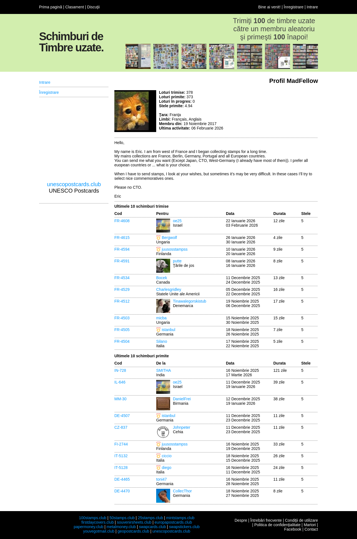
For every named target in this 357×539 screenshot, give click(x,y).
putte (177, 261)
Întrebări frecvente (266, 520)
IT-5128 (120, 467)
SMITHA (163, 370)
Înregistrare (293, 7)
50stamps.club (121, 518)
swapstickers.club (184, 526)
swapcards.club (152, 526)
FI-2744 (121, 444)
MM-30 (120, 399)
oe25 (177, 221)
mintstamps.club (180, 518)
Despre (241, 520)
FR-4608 (121, 221)
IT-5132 (120, 456)
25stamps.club (150, 518)
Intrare (312, 7)
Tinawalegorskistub (189, 301)
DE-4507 (122, 415)
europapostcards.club (173, 522)
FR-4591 (121, 261)
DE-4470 (122, 491)
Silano (161, 341)
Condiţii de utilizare (301, 520)
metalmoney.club (121, 526)
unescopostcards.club (74, 184)
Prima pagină (50, 7)
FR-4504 (121, 341)
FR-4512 (121, 301)
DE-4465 (122, 479)
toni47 (161, 479)
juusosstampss (175, 249)
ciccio (167, 456)
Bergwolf (169, 237)
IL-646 (120, 382)
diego (166, 467)
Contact (311, 529)
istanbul (168, 329)
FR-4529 (121, 289)
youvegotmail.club (98, 531)
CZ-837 (120, 427)
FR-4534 (121, 278)
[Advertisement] (276, 111)
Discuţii (93, 7)
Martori (310, 525)
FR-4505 (121, 329)
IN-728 (120, 370)
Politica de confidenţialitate (277, 525)
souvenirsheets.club (134, 522)
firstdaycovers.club (97, 522)
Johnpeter (181, 427)
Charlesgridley (168, 289)
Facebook (292, 529)
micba (161, 318)
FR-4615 (121, 237)
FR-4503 (121, 318)
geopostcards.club (133, 531)
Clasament (74, 7)
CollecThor (182, 491)
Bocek (161, 278)
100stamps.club (92, 518)
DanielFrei (182, 399)
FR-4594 (121, 249)
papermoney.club (88, 526)
